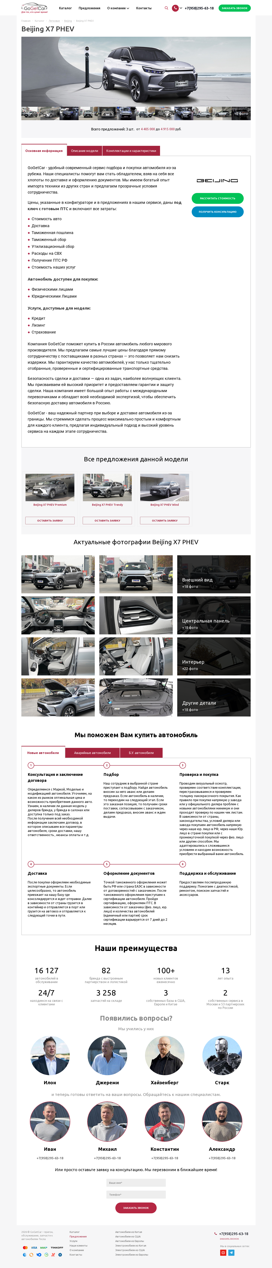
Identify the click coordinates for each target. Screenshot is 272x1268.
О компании (77, 1250)
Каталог (75, 1232)
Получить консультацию (218, 211)
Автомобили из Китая (128, 1232)
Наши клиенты (78, 1245)
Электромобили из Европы (131, 1254)
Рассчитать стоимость (217, 198)
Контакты (76, 1254)
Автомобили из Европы (129, 1241)
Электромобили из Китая (130, 1245)
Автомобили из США (128, 1236)
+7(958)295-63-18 (199, 8)
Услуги (73, 1241)
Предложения (78, 1236)
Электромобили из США (130, 1250)
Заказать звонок (229, 1239)
